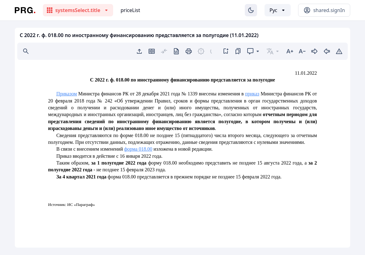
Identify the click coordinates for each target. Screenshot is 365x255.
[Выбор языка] (278, 10)
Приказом (66, 93)
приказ (252, 93)
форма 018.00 (138, 149)
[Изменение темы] (251, 10)
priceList (130, 10)
